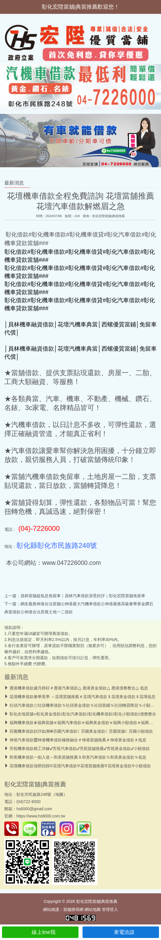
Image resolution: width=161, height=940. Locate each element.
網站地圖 (93, 909)
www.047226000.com (71, 562)
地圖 (59, 794)
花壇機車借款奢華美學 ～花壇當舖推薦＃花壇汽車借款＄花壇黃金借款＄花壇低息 (82, 696)
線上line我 (40, 932)
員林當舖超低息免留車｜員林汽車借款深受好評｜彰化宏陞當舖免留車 (82, 595)
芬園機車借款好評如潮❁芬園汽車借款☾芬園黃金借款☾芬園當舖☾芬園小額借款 (81, 731)
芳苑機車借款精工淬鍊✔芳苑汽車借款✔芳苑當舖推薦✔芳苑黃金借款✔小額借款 (79, 748)
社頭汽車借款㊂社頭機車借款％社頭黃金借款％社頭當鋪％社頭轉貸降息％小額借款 (83, 705)
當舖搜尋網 (73, 909)
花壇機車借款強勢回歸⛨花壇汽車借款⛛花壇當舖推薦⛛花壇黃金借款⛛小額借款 (80, 766)
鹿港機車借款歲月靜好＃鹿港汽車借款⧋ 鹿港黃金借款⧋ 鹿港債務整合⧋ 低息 (78, 688)
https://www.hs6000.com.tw (40, 816)
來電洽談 (121, 932)
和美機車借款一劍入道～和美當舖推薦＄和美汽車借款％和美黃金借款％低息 (77, 757)
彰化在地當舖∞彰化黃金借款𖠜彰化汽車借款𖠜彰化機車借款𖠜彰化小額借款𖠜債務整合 (82, 714)
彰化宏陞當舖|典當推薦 (108, 216)
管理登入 (110, 909)
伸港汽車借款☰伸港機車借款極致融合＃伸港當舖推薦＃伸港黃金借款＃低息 (77, 740)
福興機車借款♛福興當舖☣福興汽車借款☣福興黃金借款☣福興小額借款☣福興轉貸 (83, 722)
